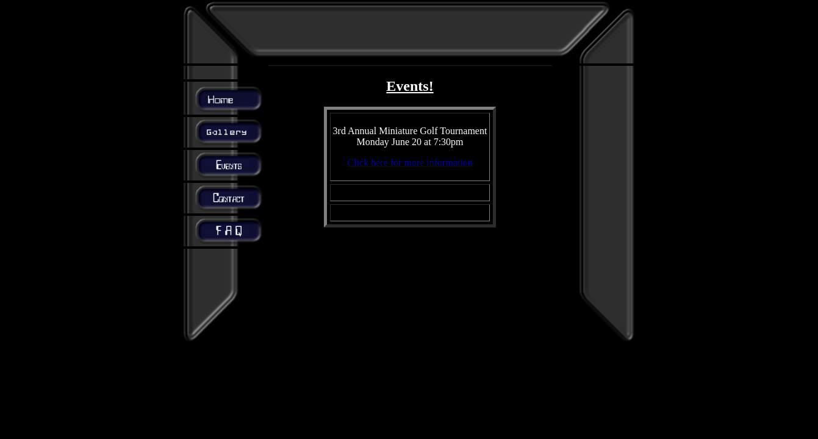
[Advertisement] (410, 31)
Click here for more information (409, 162)
